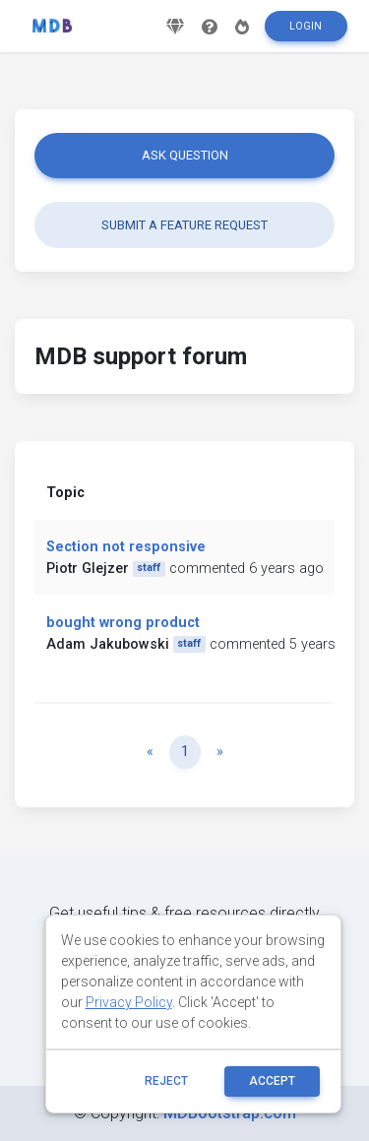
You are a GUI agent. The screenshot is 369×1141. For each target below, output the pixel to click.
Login (305, 26)
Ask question (185, 155)
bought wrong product (123, 622)
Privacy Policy (129, 1002)
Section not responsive (126, 547)
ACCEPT (272, 1081)
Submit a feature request (184, 225)
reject (166, 1081)
